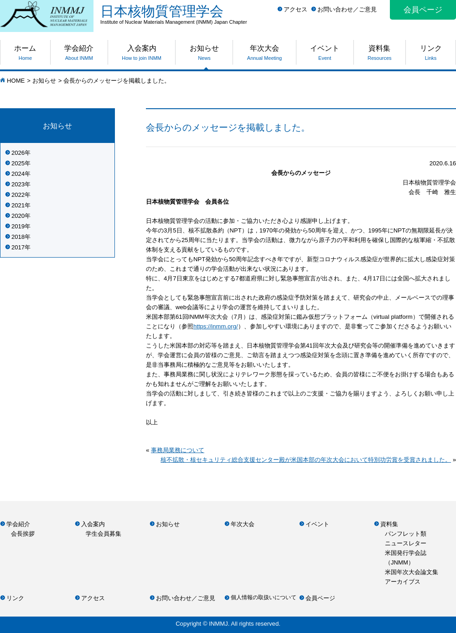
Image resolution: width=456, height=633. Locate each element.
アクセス (295, 9)
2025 (18, 163)
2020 (18, 215)
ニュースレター (405, 543)
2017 (18, 247)
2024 (18, 173)
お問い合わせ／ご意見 (347, 9)
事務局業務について (177, 450)
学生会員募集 (103, 533)
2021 (18, 205)
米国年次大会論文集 (411, 572)
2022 (18, 194)
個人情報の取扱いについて (263, 597)
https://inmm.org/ (215, 326)
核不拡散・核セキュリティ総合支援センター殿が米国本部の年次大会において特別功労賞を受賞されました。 (306, 459)
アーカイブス (402, 581)
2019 (18, 226)
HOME (16, 80)
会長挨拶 (23, 533)
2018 (18, 236)
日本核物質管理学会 (278, 14)
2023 (18, 184)
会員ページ (423, 9)
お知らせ (44, 80)
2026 (18, 152)
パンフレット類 (405, 533)
